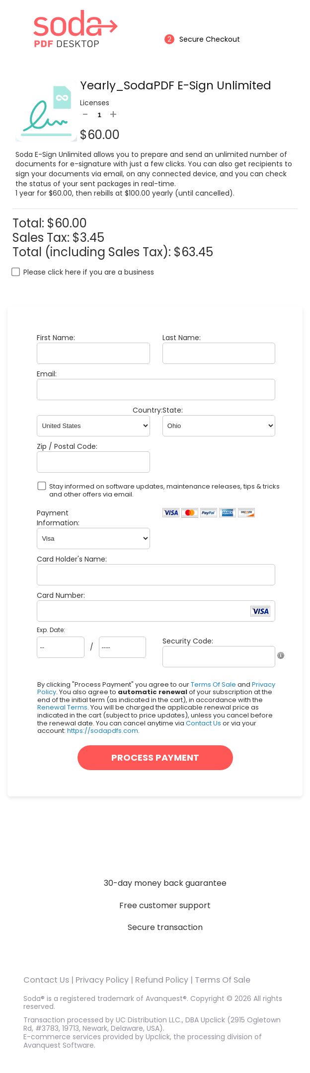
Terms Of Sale (213, 684)
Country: (147, 410)
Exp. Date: (51, 630)
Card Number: (61, 595)
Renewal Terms (62, 707)
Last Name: (181, 338)
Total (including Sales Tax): (93, 252)
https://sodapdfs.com (102, 730)
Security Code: (187, 641)
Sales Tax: (41, 237)
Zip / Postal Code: (67, 446)
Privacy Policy (102, 980)
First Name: (56, 338)
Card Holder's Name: (72, 559)
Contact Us (203, 723)
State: (172, 410)
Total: (29, 223)
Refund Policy (161, 980)
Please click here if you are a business (88, 272)
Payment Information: (58, 518)
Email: (47, 374)
